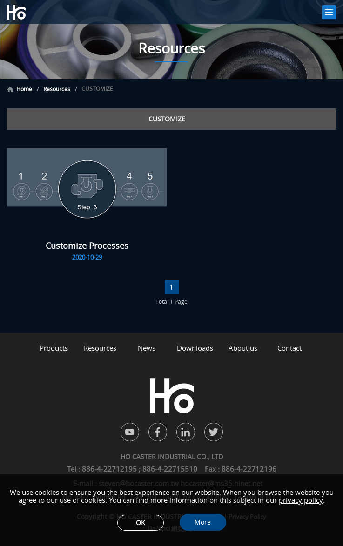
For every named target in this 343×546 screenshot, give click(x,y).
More (203, 522)
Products (54, 348)
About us (243, 348)
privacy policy (301, 500)
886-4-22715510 (169, 468)
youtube (130, 432)
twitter (213, 432)
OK (140, 522)
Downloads (195, 348)
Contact (289, 348)
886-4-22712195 (110, 468)
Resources (56, 89)
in (185, 432)
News (146, 348)
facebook (157, 432)
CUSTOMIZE (166, 118)
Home (24, 89)
